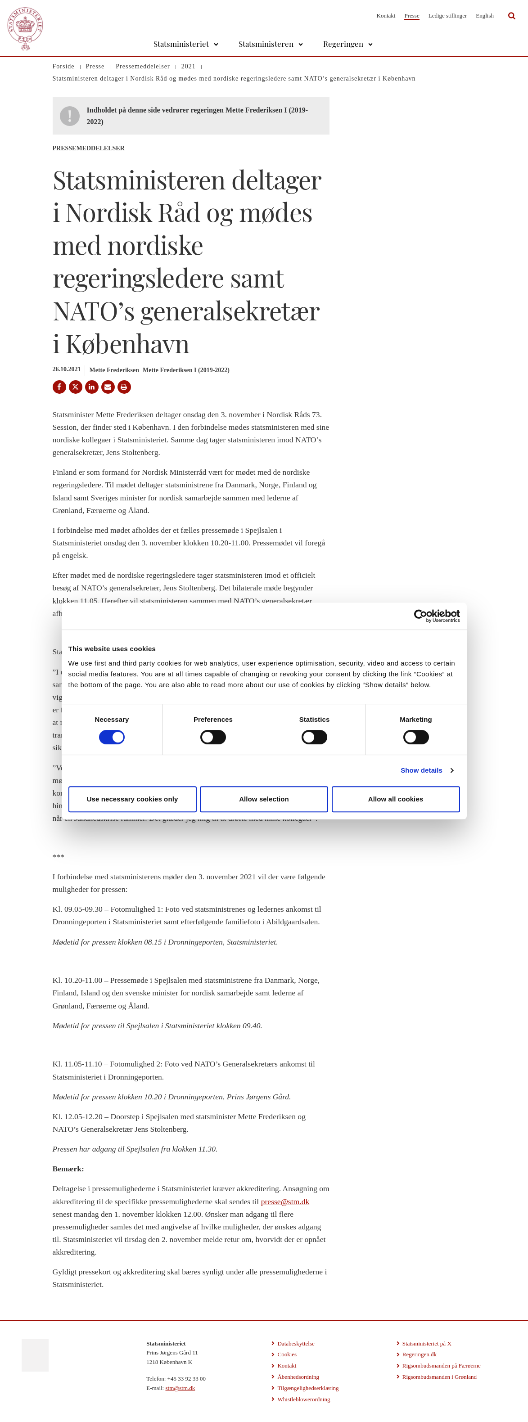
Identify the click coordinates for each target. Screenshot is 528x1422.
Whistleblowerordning (303, 1399)
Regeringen (343, 44)
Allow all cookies (396, 799)
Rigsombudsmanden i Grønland (439, 1376)
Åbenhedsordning (298, 1376)
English (485, 15)
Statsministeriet (181, 44)
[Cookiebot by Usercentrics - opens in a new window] (420, 616)
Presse (411, 15)
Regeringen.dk (419, 1354)
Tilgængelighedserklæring (307, 1388)
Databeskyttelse (295, 1343)
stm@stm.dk (180, 1388)
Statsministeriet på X (426, 1343)
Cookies (287, 1354)
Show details (421, 770)
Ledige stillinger (448, 15)
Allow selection (264, 799)
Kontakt (386, 15)
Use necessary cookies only (132, 799)
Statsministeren (266, 44)
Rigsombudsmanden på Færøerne (441, 1365)
